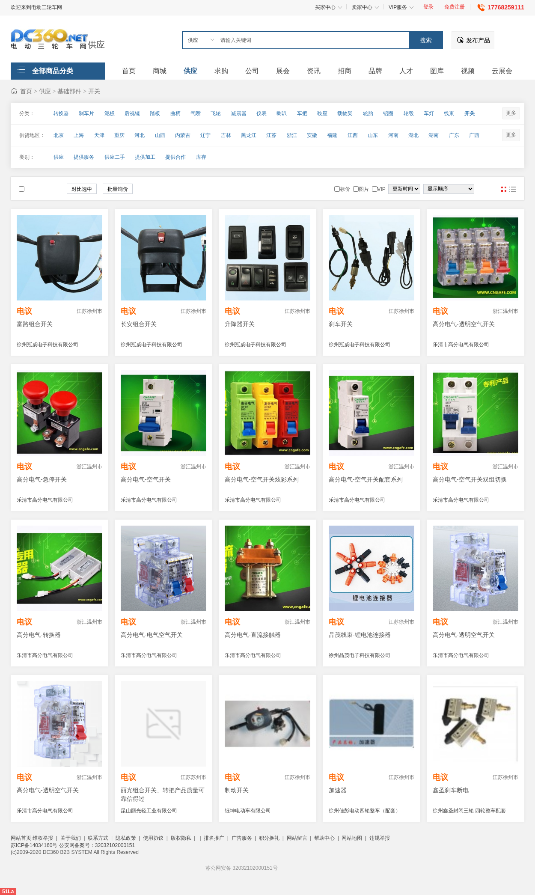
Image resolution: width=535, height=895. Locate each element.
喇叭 (281, 113)
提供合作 (175, 157)
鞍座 (322, 113)
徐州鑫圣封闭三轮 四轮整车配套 (469, 811)
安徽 (312, 135)
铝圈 (388, 113)
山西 (160, 135)
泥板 (109, 113)
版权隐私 (181, 838)
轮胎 (368, 113)
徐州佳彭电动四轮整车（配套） (365, 811)
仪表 (261, 113)
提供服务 (84, 157)
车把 (302, 113)
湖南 (433, 135)
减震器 (239, 113)
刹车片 (86, 113)
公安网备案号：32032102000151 (97, 845)
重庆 (119, 135)
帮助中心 (324, 838)
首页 (26, 91)
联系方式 (98, 838)
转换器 (61, 113)
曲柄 (175, 113)
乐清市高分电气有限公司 (461, 345)
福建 (332, 135)
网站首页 (21, 838)
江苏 (271, 135)
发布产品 (478, 40)
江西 (353, 135)
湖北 (413, 135)
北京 (59, 135)
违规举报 (379, 838)
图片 (503, 189)
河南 (393, 135)
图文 (512, 189)
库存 (201, 157)
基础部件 (69, 91)
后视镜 (132, 113)
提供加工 (145, 157)
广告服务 (242, 838)
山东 (373, 135)
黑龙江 (248, 135)
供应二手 (114, 157)
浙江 (292, 135)
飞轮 (216, 113)
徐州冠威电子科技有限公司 (47, 345)
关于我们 (70, 838)
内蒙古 (182, 135)
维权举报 (43, 838)
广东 (454, 135)
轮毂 (409, 113)
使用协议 (153, 838)
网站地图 (352, 838)
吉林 (226, 135)
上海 (79, 135)
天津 (99, 135)
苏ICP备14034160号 (35, 845)
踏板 (155, 113)
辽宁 (205, 135)
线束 (449, 113)
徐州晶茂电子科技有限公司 (359, 655)
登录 (428, 7)
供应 (96, 44)
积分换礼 (269, 838)
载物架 (345, 113)
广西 (474, 135)
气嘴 (195, 113)
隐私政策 (126, 838)
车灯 (429, 113)
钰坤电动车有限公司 (248, 811)
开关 (94, 91)
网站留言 (297, 838)
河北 (139, 135)
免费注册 (454, 7)
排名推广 (214, 838)
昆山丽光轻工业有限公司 (149, 811)
